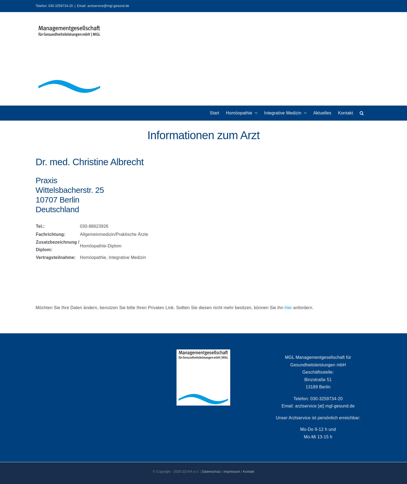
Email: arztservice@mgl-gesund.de (103, 6)
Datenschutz (211, 472)
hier (288, 307)
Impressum (232, 472)
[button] (362, 113)
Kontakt (248, 472)
